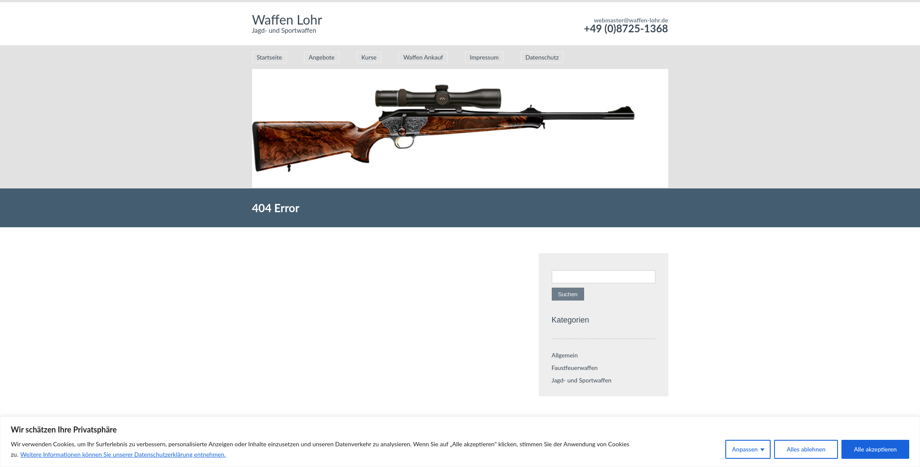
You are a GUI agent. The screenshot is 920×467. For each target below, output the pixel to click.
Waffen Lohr (287, 19)
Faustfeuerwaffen (575, 367)
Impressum (484, 57)
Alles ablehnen (806, 449)
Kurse (368, 57)
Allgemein (565, 355)
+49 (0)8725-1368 (626, 28)
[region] (460, 442)
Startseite (269, 57)
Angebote (322, 57)
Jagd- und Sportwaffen (582, 380)
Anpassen (745, 449)
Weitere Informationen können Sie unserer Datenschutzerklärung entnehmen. (123, 454)
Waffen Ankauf (423, 57)
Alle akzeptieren (875, 449)
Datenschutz (542, 57)
